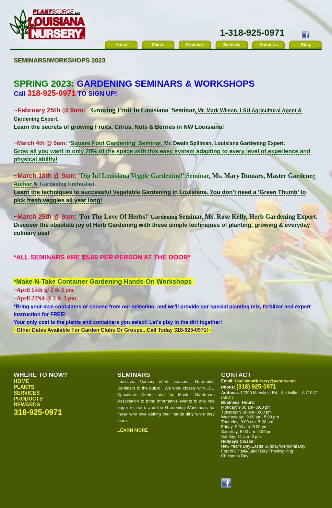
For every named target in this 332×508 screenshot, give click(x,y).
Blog (305, 44)
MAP (226, 397)
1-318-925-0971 (252, 33)
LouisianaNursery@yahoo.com (265, 380)
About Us (268, 44)
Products (195, 44)
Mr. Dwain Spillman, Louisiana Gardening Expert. (224, 143)
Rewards (27, 404)
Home (121, 44)
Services (232, 44)
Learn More (132, 430)
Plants (158, 44)
